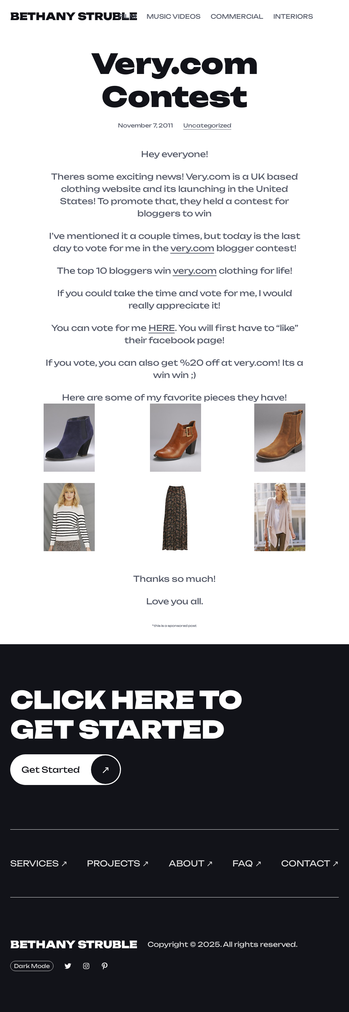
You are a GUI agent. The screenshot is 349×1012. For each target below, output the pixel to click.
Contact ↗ (310, 863)
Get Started (50, 770)
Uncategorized (207, 125)
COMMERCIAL (237, 16)
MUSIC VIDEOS (173, 16)
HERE (162, 328)
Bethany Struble (73, 16)
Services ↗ (38, 863)
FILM (127, 16)
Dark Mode (32, 966)
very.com (192, 248)
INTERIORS (293, 16)
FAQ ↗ (247, 863)
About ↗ (191, 863)
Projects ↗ (118, 863)
